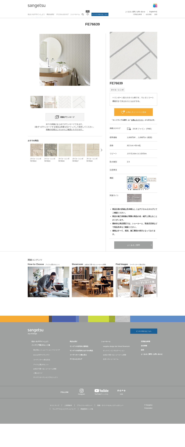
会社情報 (148, 14)
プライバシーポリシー (84, 411)
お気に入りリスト (137, 125)
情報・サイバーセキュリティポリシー (110, 411)
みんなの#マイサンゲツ (41, 360)
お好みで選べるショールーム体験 (44, 374)
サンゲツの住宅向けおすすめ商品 (81, 356)
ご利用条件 (68, 411)
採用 (155, 14)
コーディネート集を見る (41, 365)
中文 (155, 11)
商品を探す (50, 14)
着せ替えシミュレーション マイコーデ (46, 355)
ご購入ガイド (38, 378)
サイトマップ (54, 411)
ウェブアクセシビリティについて (64, 414)
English (151, 11)
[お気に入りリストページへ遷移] (88, 14)
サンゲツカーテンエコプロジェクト (45, 383)
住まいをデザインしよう (36, 14)
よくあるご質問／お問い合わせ (135, 11)
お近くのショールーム (110, 364)
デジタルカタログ (62, 14)
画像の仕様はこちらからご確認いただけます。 (65, 146)
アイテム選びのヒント (41, 370)
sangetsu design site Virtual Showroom (116, 352)
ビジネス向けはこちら (100, 14)
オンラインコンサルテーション (114, 356)
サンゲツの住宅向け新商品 (79, 352)
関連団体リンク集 (87, 414)
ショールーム (75, 14)
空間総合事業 (137, 14)
